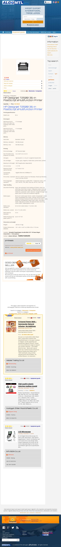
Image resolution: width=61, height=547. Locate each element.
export (50, 71)
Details (14, 91)
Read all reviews (8, 83)
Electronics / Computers (35, 91)
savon (55, 85)
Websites (38, 512)
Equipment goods (35, 378)
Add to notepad (8, 85)
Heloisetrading (12, 363)
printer (20, 313)
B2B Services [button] (46, 32)
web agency (26, 545)
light (56, 73)
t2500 (35, 313)
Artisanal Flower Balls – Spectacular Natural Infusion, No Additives (27, 324)
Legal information (7, 536)
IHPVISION (11, 454)
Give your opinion (8, 81)
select (49, 88)
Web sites (50, 55)
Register (24, 534)
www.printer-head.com (16, 247)
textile (54, 88)
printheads (9, 240)
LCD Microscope (24, 432)
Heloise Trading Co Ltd (15, 360)
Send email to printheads (33, 250)
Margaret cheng (12, 411)
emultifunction (13, 313)
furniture (50, 73)
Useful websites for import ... (52, 52)
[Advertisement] (23, 47)
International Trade (52, 44)
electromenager (52, 68)
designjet (30, 313)
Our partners (6, 533)
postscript (25, 313)
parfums (51, 80)
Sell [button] (54, 32)
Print (5, 88)
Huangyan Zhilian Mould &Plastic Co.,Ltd (22, 408)
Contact (24, 531)
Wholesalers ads (24, 512)
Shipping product (52, 46)
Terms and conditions (8, 534)
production (51, 82)
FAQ (39, 274)
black (49, 65)
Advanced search (33, 25)
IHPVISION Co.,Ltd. (13, 451)
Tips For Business (52, 48)
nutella (50, 76)
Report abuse (7, 92)
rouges (50, 85)
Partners (32, 512)
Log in (24, 533)
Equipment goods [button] (19, 32)
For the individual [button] (33, 32)
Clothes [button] (8, 32)
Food (38, 317)
